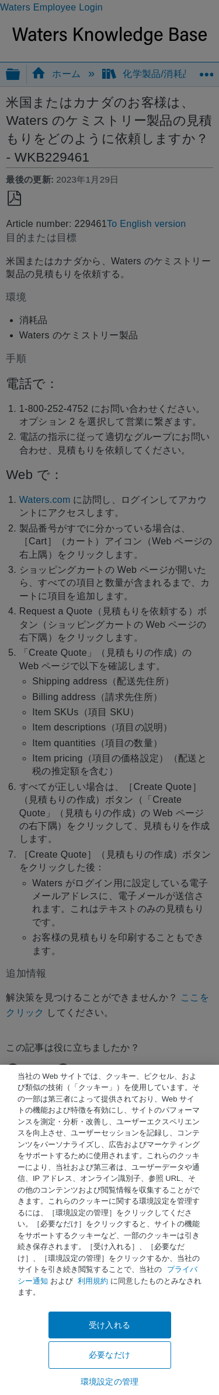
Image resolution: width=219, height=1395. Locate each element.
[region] (109, 1230)
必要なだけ (109, 1354)
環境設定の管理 (109, 1381)
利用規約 (93, 1281)
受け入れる (109, 1325)
